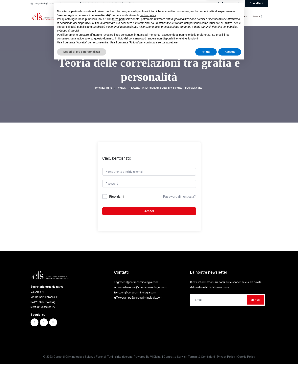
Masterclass (119, 16)
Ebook (138, 16)
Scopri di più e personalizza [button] (81, 357)
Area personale (229, 3)
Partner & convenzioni (206, 16)
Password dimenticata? (179, 199)
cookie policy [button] (148, 320)
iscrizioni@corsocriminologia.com (135, 294)
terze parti (118, 324)
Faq (152, 16)
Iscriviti (255, 302)
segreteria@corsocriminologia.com (53, 3)
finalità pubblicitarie (80, 332)
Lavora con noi (237, 16)
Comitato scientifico (173, 16)
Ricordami (116, 199)
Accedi (149, 213)
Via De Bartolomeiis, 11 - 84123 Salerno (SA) (106, 3)
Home (87, 16)
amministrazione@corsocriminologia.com (140, 289)
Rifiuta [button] (206, 357)
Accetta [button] (230, 357)
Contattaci (256, 3)
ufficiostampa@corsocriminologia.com (138, 300)
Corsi (100, 16)
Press (256, 16)
